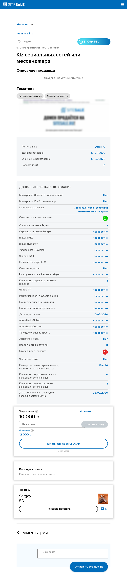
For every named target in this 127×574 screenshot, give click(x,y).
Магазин (22, 24)
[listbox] (43, 96)
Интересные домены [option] (30, 96)
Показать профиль (58, 508)
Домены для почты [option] (57, 96)
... (38, 24)
